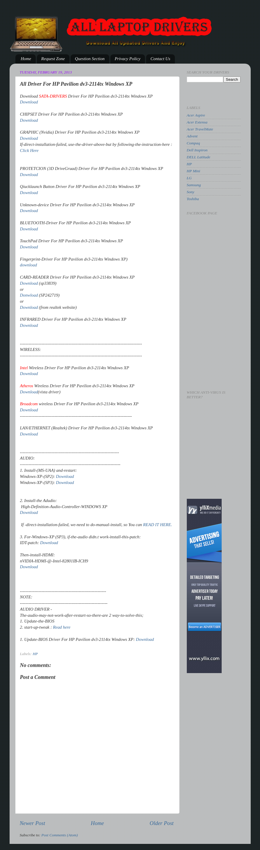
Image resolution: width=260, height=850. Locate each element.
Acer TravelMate (200, 129)
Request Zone (53, 58)
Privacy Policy (128, 58)
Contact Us (160, 58)
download (28, 265)
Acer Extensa (197, 122)
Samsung (194, 185)
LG (189, 178)
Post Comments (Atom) (60, 835)
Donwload (29, 295)
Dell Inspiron (197, 150)
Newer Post (32, 823)
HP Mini (193, 171)
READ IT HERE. (157, 524)
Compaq (193, 143)
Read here (61, 627)
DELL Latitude (198, 157)
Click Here (29, 150)
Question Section (90, 58)
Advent (192, 136)
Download (29, 102)
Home (26, 58)
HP (35, 654)
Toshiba (193, 199)
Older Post (161, 823)
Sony (190, 192)
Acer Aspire (196, 115)
